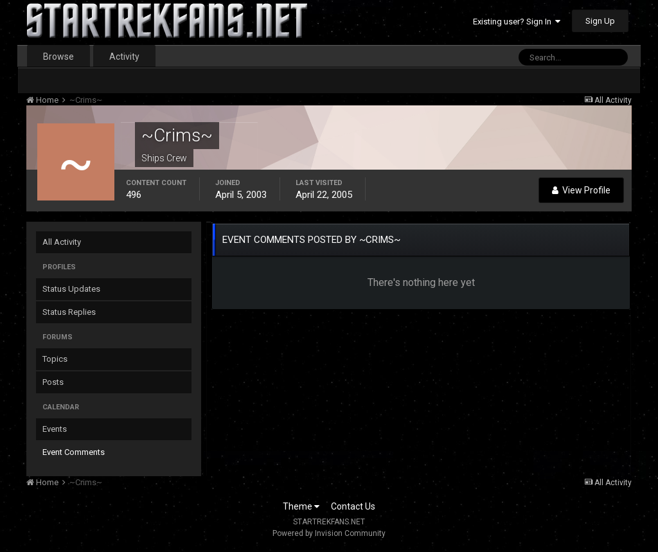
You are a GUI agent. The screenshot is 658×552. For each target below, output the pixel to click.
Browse (58, 56)
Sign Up (600, 21)
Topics (54, 359)
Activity (124, 56)
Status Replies (69, 312)
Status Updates (71, 289)
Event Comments (73, 452)
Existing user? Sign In (516, 21)
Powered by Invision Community (329, 533)
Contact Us (353, 506)
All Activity (61, 242)
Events (54, 429)
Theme (301, 506)
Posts (53, 382)
